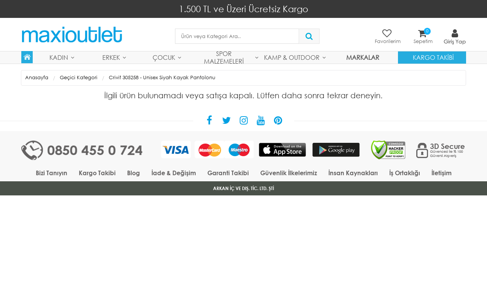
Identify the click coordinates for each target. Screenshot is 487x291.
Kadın (58, 57)
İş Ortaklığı (404, 172)
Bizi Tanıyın (51, 172)
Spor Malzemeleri (224, 57)
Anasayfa (36, 77)
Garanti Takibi (228, 172)
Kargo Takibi (433, 57)
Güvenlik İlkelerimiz (288, 172)
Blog (133, 172)
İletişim (441, 172)
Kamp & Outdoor (292, 57)
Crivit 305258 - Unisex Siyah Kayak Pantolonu (162, 77)
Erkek (111, 57)
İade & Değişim (173, 172)
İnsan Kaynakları (353, 172)
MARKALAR (362, 57)
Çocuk (164, 57)
